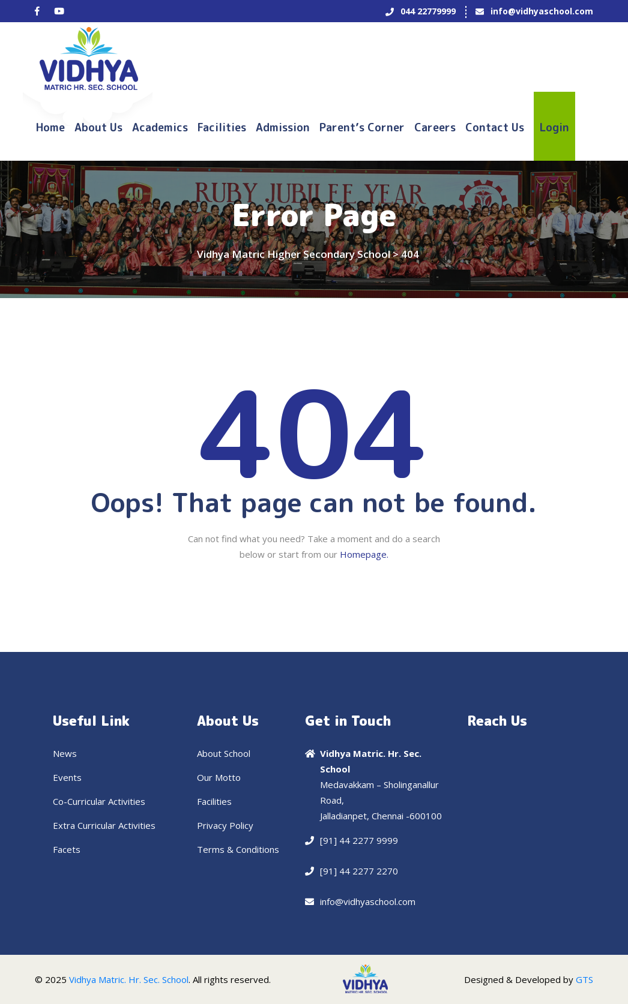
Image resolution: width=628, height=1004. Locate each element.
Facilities (222, 127)
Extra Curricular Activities (104, 825)
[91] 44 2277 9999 (359, 840)
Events (67, 777)
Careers (435, 127)
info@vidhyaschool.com (542, 11)
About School (223, 753)
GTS (584, 979)
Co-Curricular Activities (99, 801)
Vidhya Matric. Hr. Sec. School (129, 979)
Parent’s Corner (362, 127)
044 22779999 (428, 11)
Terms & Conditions (238, 849)
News (65, 753)
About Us (98, 127)
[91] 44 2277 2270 (359, 871)
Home (50, 127)
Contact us (494, 127)
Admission (283, 127)
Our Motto (219, 777)
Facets (66, 849)
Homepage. (364, 554)
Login (554, 127)
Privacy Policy (225, 825)
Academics (160, 127)
